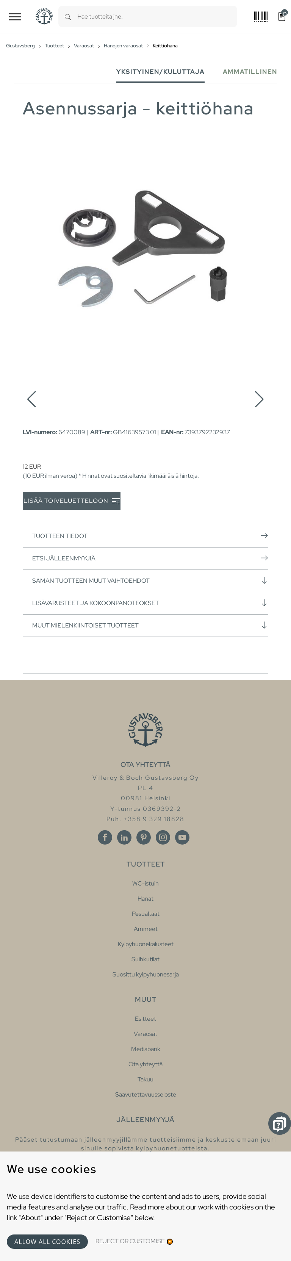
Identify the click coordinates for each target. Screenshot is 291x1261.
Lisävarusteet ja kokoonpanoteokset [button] (150, 603)
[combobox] (157, 16)
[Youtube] (182, 837)
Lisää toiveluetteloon (71, 501)
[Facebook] (105, 837)
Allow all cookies (47, 1242)
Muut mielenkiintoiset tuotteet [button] (150, 625)
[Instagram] (163, 837)
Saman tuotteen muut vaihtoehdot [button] (150, 580)
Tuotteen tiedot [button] (150, 536)
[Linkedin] (124, 837)
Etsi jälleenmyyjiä (150, 558)
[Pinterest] (143, 837)
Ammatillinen (250, 72)
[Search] (67, 16)
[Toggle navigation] (15, 16)
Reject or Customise (130, 1241)
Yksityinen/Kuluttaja (160, 72)
